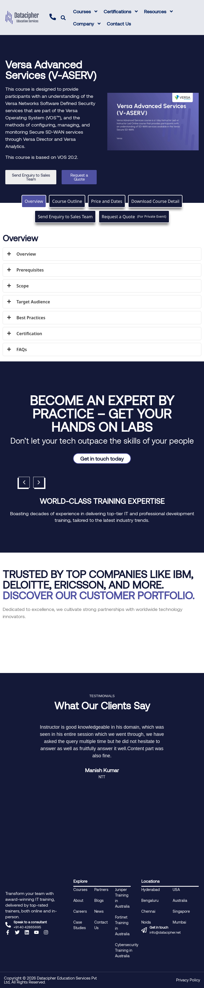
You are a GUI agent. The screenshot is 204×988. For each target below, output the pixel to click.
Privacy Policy (188, 979)
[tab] (34, 201)
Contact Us (119, 24)
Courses (85, 11)
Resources (159, 11)
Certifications (121, 11)
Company (87, 24)
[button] (63, 17)
